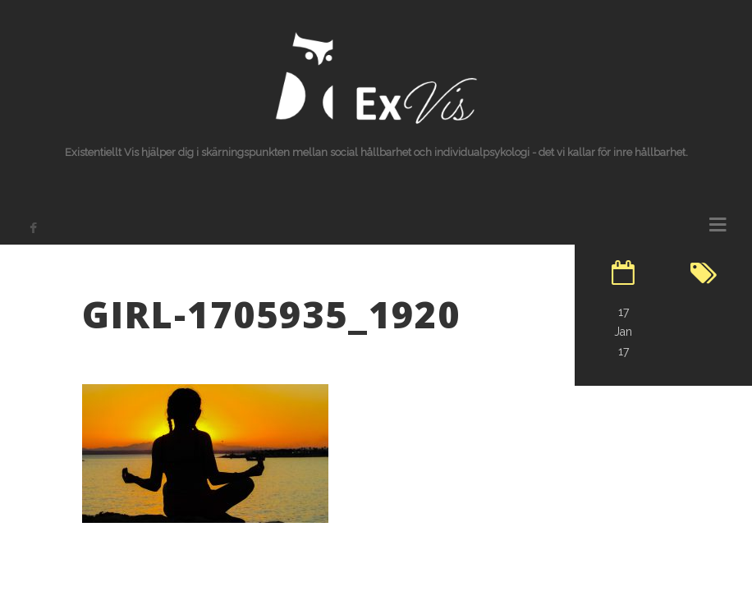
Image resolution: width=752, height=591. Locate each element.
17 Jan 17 (623, 331)
